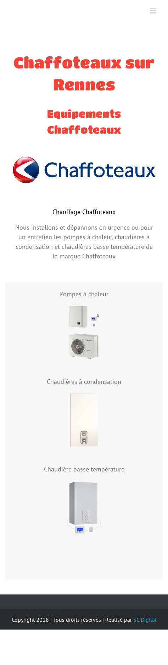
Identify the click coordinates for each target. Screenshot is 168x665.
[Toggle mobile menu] (153, 11)
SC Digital (145, 619)
